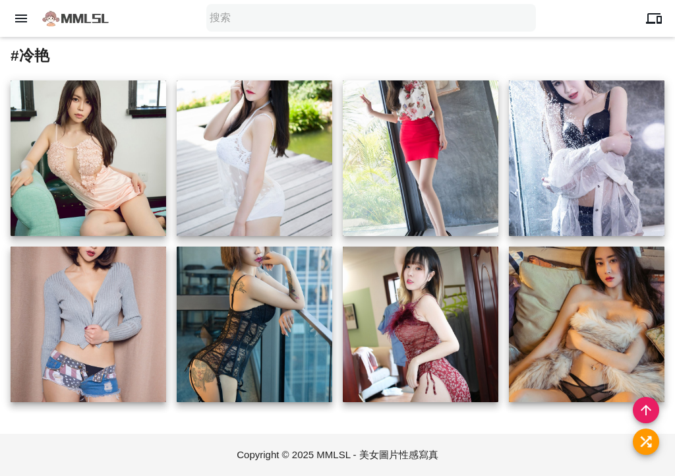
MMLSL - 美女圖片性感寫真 (377, 454)
